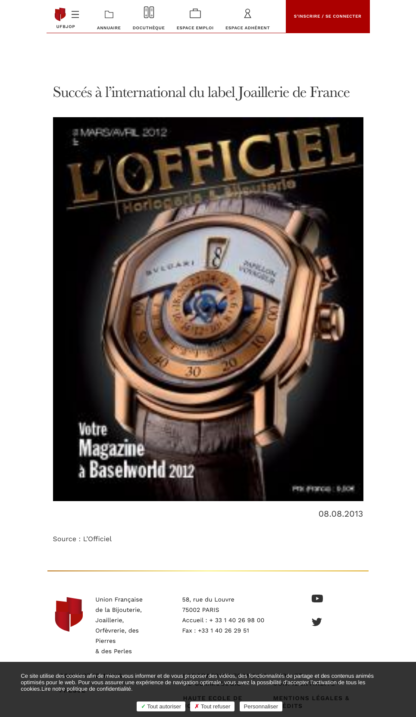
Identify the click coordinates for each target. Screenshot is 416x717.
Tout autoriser (161, 706)
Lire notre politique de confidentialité (86, 689)
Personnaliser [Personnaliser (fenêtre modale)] (261, 706)
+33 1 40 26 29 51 (223, 630)
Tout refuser (212, 706)
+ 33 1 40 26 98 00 (236, 620)
